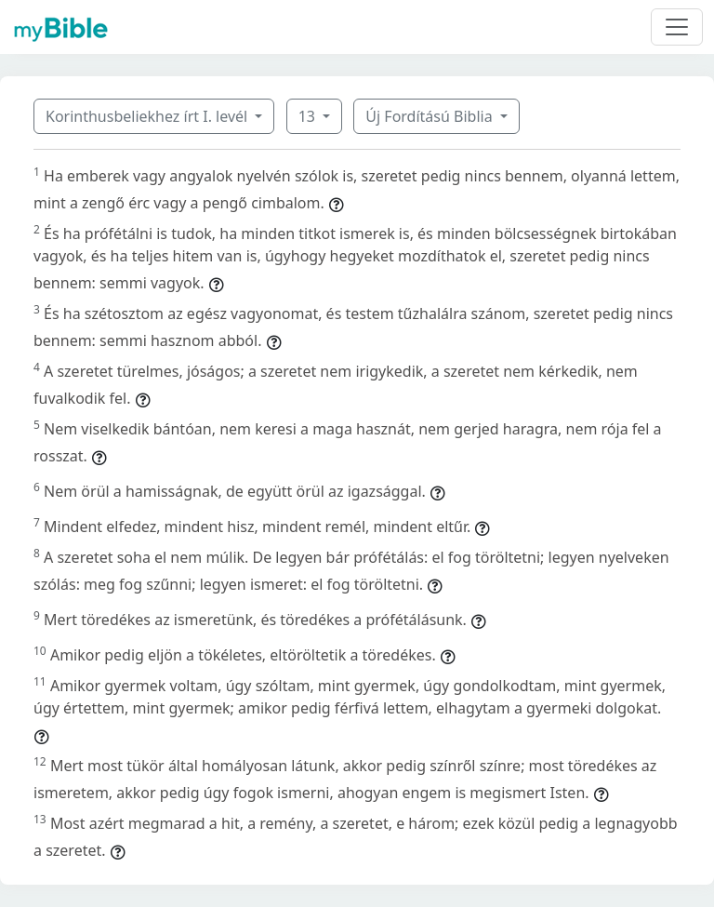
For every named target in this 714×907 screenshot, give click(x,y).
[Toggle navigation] (677, 27)
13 (308, 116)
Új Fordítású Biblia (430, 116)
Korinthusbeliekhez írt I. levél (148, 116)
